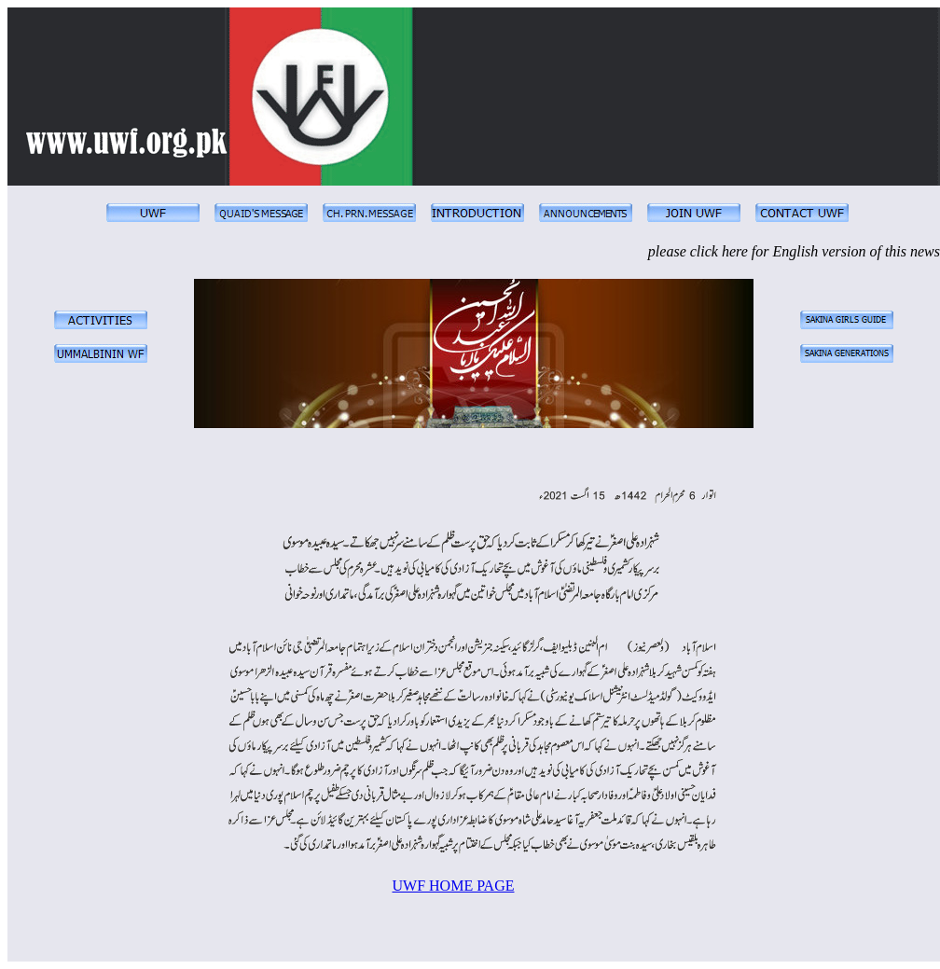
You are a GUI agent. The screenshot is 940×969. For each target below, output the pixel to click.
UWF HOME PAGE (454, 885)
